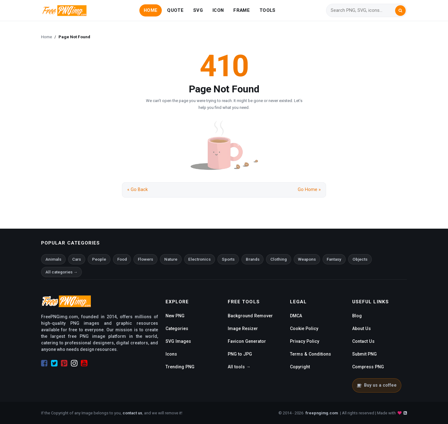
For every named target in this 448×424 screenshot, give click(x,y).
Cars (76, 259)
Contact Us (363, 341)
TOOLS (267, 10)
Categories (177, 328)
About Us (361, 328)
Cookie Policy (304, 328)
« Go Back (137, 189)
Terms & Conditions (310, 354)
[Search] (363, 10)
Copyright (300, 367)
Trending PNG (180, 367)
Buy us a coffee (376, 385)
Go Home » (309, 189)
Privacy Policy (304, 341)
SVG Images (178, 341)
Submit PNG (364, 354)
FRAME (241, 10)
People (99, 259)
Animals (53, 259)
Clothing (278, 259)
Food (122, 259)
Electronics (199, 259)
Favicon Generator (247, 341)
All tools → (239, 367)
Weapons (307, 259)
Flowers (145, 259)
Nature (170, 259)
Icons (171, 354)
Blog (357, 316)
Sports (228, 259)
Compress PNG (368, 367)
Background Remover (250, 316)
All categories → (61, 272)
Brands (252, 259)
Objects (359, 259)
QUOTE (175, 10)
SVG (198, 10)
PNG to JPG (240, 354)
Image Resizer (243, 328)
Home (46, 36)
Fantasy (334, 259)
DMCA (296, 316)
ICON (218, 10)
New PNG (175, 316)
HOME (150, 10)
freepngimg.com (322, 413)
